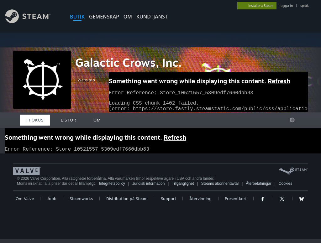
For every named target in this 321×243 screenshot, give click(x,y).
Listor (68, 119)
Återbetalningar (258, 187)
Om (128, 16)
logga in (286, 5)
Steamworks (81, 202)
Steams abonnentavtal (220, 187)
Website (87, 79)
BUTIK (77, 16)
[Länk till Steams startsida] (32, 21)
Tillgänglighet (183, 187)
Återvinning (200, 202)
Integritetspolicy (112, 187)
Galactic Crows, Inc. (128, 62)
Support (168, 202)
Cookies (285, 187)
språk (304, 5)
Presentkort (236, 202)
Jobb (51, 202)
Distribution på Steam (127, 202)
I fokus (35, 119)
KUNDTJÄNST (152, 16)
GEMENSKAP (104, 16)
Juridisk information (148, 187)
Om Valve (25, 202)
